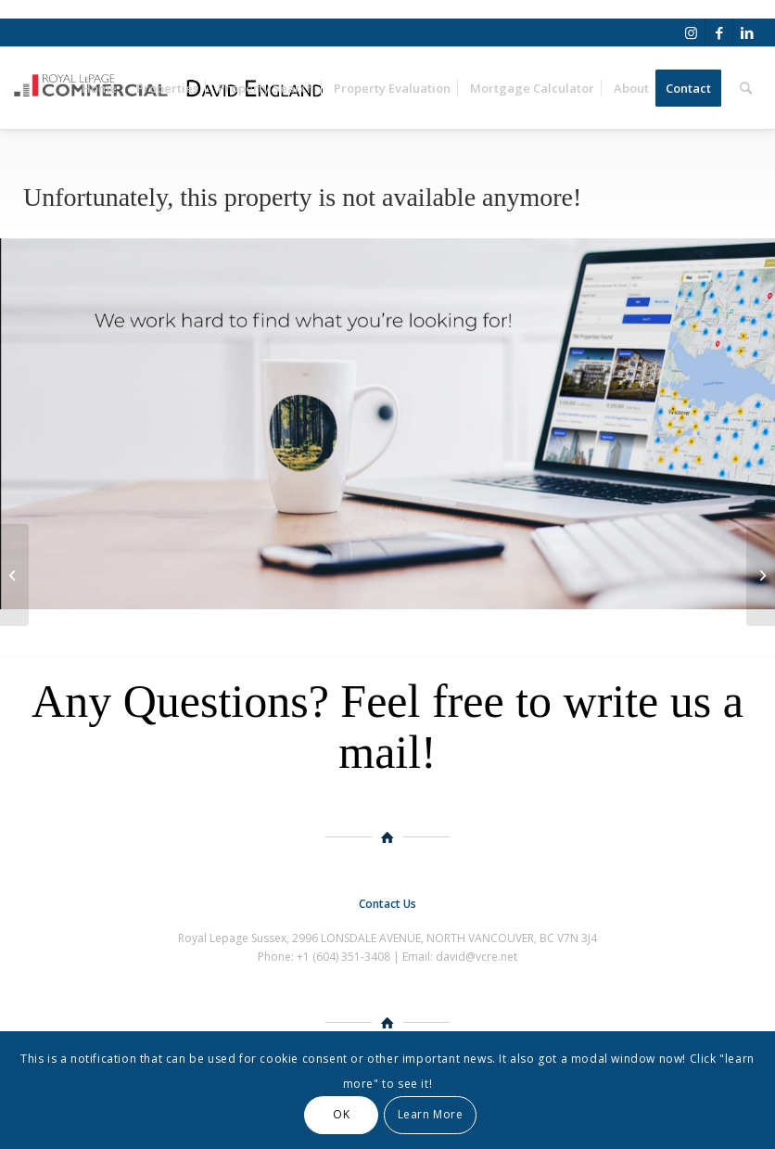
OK (341, 1114)
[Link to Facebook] (718, 32)
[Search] (746, 88)
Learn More (431, 1114)
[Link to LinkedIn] (747, 32)
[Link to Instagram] (691, 32)
